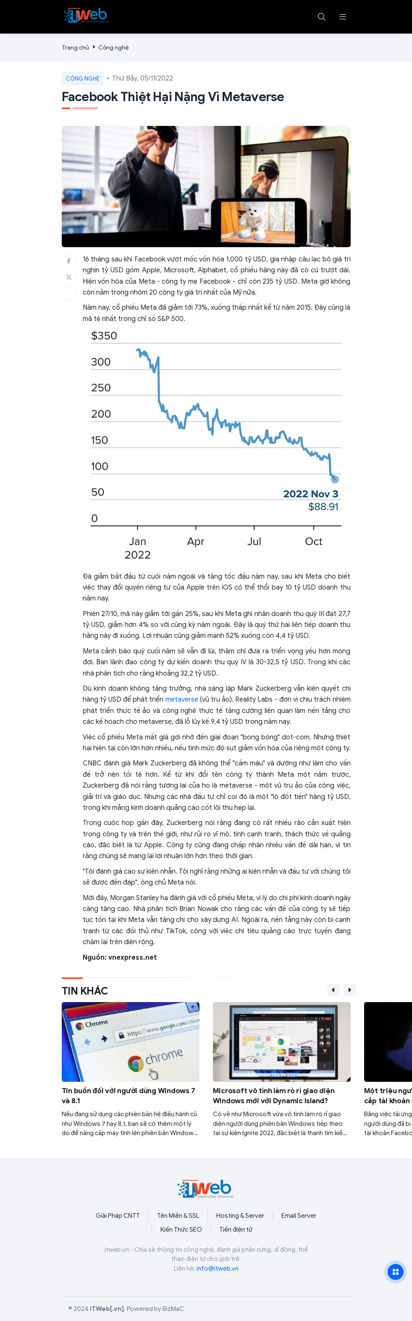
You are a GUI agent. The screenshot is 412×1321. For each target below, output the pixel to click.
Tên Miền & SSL (178, 1215)
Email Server (298, 1215)
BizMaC (173, 1309)
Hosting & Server (240, 1215)
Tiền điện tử (235, 1229)
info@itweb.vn (218, 1268)
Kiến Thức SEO (181, 1229)
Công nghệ (113, 47)
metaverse (181, 699)
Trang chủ (75, 47)
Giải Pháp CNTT (118, 1215)
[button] (343, 17)
